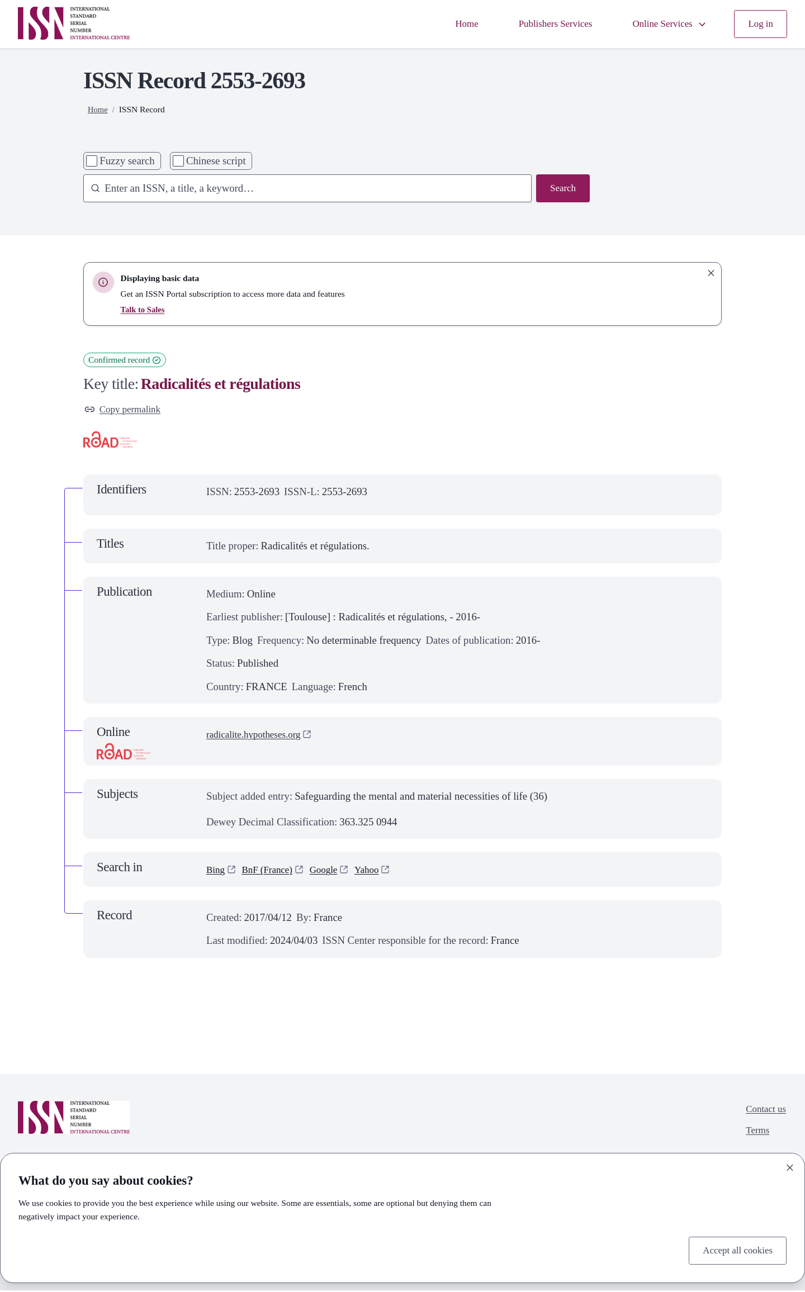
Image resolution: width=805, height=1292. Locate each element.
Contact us (763, 1112)
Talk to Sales (144, 309)
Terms (754, 1135)
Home (448, 24)
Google (332, 871)
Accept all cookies (734, 1249)
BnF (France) (272, 871)
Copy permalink (125, 410)
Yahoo (378, 871)
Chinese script (216, 161)
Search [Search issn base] (561, 189)
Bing (216, 871)
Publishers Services (542, 24)
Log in (759, 24)
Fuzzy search (127, 161)
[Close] (790, 1166)
